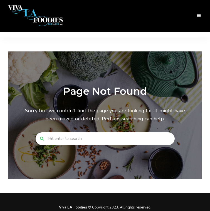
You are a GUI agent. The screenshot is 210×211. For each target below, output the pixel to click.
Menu (198, 15)
